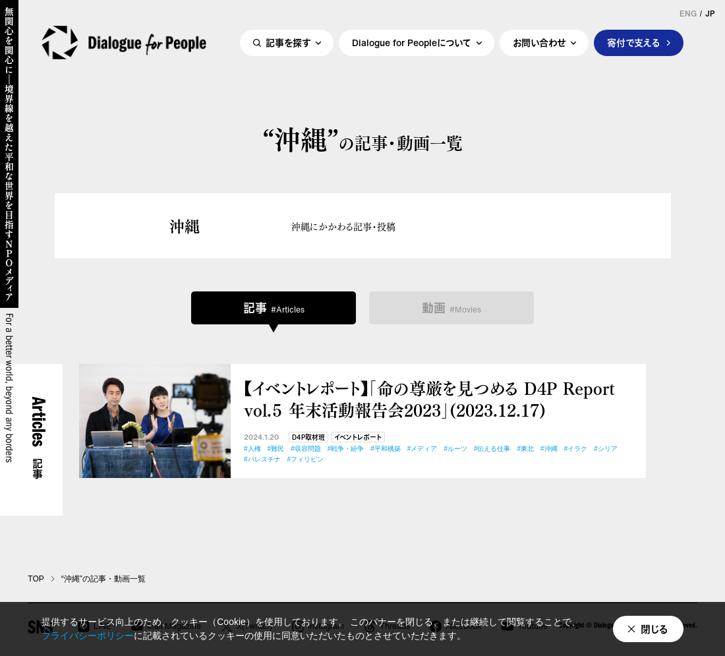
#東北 (526, 448)
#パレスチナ (262, 459)
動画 (451, 307)
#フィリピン (305, 459)
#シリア (606, 448)
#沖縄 (549, 448)
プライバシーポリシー (88, 635)
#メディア (422, 448)
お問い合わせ (539, 44)
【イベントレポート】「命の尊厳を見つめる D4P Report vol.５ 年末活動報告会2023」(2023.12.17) (429, 398)
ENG (688, 14)
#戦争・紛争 (346, 448)
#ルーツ (455, 448)
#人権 (252, 448)
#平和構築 (385, 448)
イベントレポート (358, 437)
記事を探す (288, 44)
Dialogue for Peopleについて (411, 44)
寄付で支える (633, 44)
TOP (36, 579)
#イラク (576, 448)
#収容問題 (306, 448)
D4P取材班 (308, 437)
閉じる (654, 629)
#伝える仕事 (492, 448)
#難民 (276, 448)
